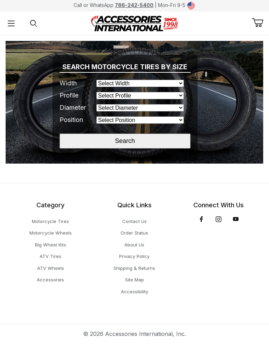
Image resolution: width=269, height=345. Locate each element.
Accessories (50, 279)
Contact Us (134, 221)
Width (68, 83)
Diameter (73, 107)
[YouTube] (235, 219)
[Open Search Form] (33, 23)
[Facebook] (201, 219)
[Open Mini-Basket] (260, 22)
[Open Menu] (11, 23)
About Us (134, 244)
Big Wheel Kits (50, 244)
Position (71, 119)
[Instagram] (219, 219)
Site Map (134, 279)
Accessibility (134, 291)
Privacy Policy (134, 256)
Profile (69, 95)
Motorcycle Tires (50, 221)
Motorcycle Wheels (50, 233)
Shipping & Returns (134, 268)
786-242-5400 (134, 5)
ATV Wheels (50, 268)
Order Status (134, 233)
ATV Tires (50, 256)
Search (125, 140)
